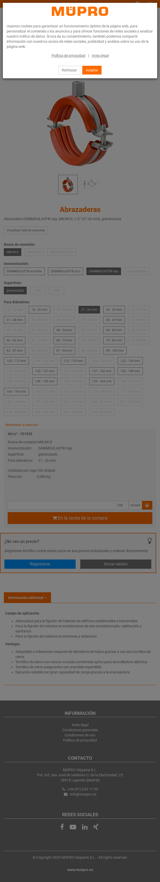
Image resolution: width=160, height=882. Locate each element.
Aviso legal (100, 55)
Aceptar (92, 70)
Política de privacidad (68, 55)
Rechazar (69, 70)
